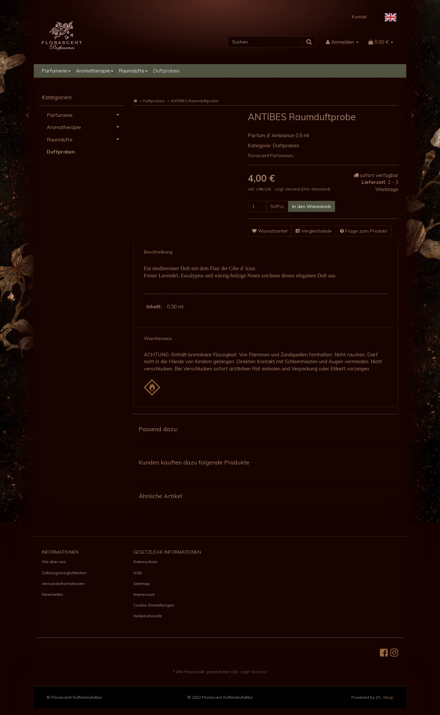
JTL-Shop (384, 697)
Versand (293, 189)
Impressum (144, 594)
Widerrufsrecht (147, 615)
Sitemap (141, 583)
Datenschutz (145, 561)
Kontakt (359, 16)
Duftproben (166, 71)
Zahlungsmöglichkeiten (64, 572)
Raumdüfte (133, 71)
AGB (137, 572)
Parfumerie (56, 71)
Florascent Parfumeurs (271, 155)
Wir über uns (54, 561)
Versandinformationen (63, 583)
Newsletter (52, 594)
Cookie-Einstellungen (153, 605)
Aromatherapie (94, 71)
